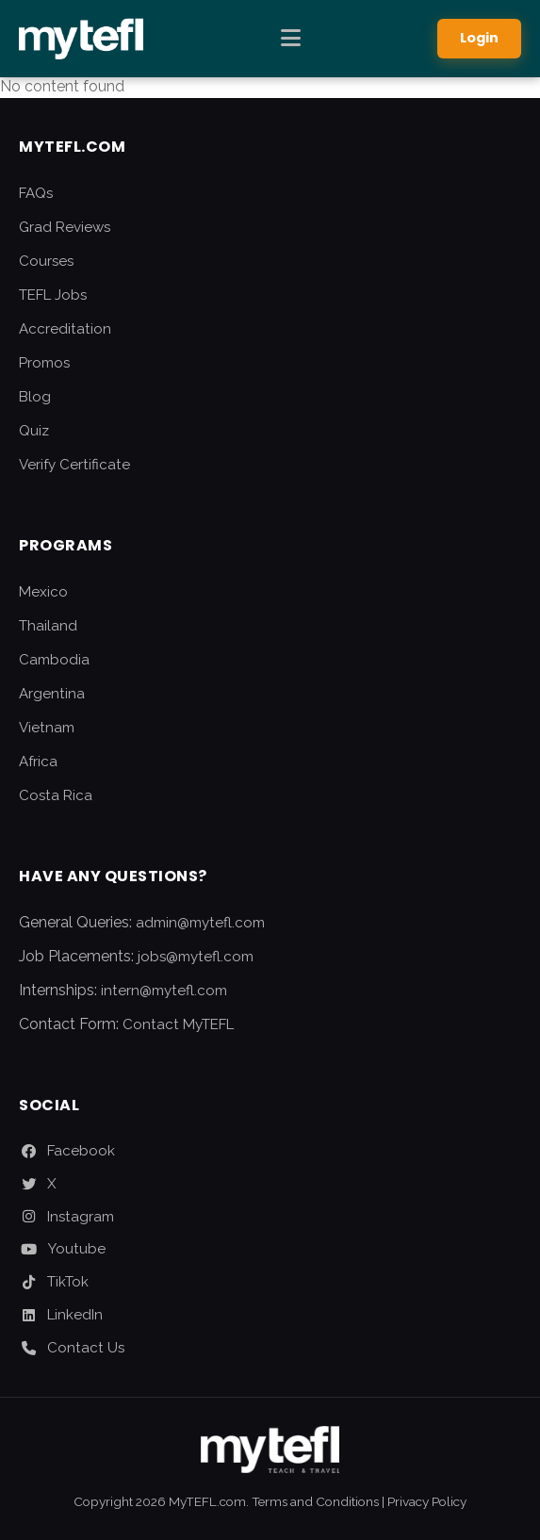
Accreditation (65, 328)
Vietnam (46, 727)
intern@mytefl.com (164, 990)
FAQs (36, 193)
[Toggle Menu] (290, 38)
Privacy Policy (426, 1501)
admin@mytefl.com (200, 922)
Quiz (34, 430)
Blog (35, 396)
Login (479, 37)
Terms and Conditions (315, 1501)
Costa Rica (55, 795)
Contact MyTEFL (178, 1024)
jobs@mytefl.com (196, 956)
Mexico (43, 591)
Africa (38, 761)
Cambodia (54, 659)
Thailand (48, 625)
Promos (44, 362)
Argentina (52, 693)
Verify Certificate (74, 464)
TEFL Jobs (53, 295)
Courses (46, 261)
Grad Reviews (64, 227)
